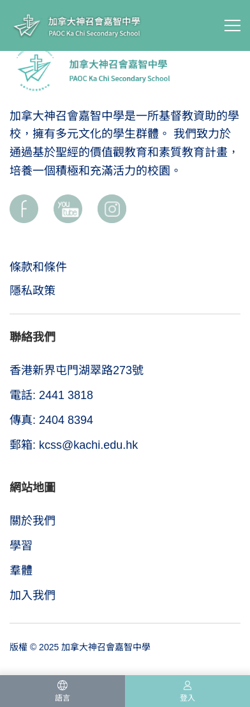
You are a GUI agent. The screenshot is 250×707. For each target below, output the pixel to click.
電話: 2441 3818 (51, 395)
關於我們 (32, 520)
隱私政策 (32, 290)
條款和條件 (38, 267)
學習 (21, 545)
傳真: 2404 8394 (51, 420)
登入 (187, 698)
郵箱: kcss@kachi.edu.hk (74, 445)
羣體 (21, 570)
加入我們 (32, 595)
